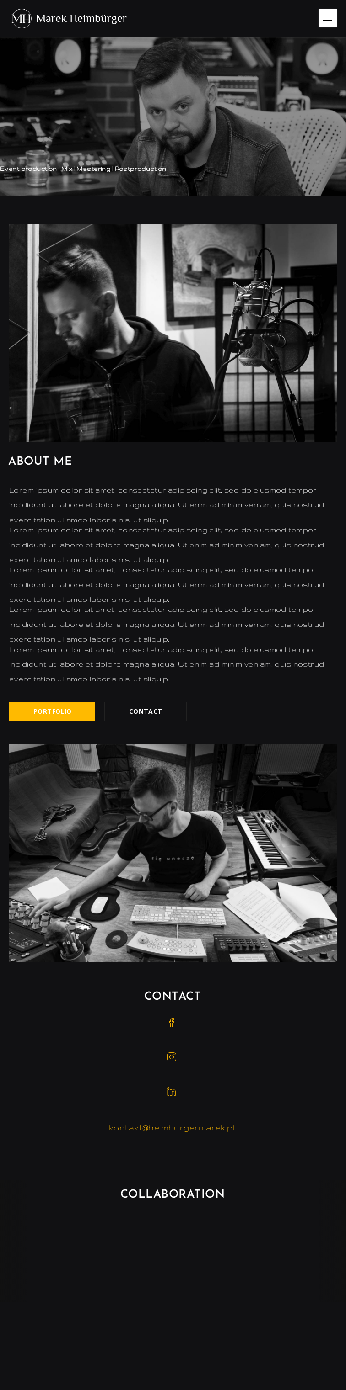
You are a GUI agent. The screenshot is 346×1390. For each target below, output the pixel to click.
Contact (145, 711)
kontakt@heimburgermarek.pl (172, 1127)
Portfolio (52, 711)
